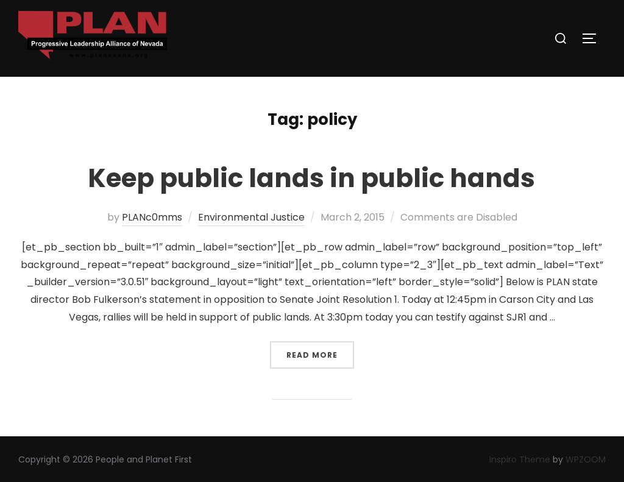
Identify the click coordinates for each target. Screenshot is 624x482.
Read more (320, 350)
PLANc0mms (152, 217)
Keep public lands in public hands (311, 178)
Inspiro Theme (519, 459)
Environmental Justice (251, 217)
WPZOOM (586, 459)
